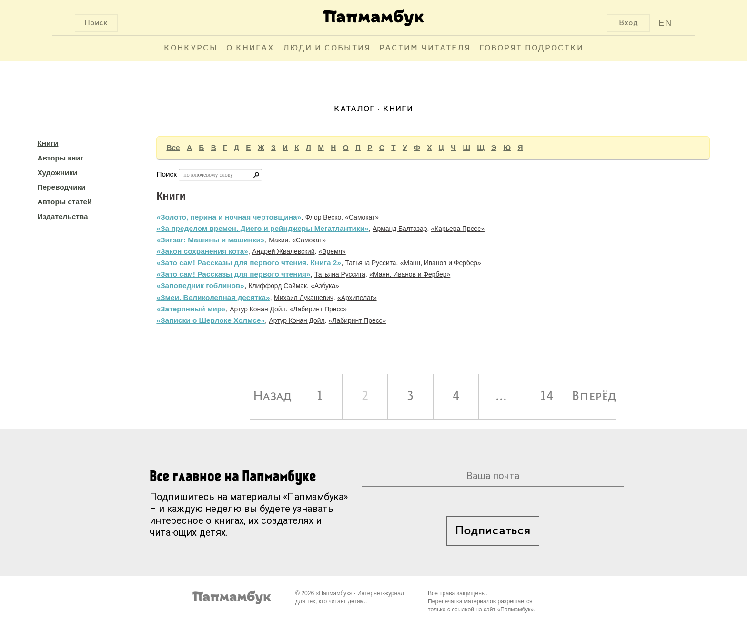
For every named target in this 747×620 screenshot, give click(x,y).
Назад (272, 396)
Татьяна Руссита (370, 263)
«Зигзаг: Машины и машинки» (210, 240)
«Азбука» (325, 286)
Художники (57, 173)
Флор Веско (323, 217)
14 (546, 396)
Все (173, 147)
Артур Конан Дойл (257, 309)
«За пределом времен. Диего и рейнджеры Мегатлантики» (262, 228)
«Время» (332, 251)
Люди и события (327, 48)
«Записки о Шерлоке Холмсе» (210, 320)
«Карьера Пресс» (458, 228)
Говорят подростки (531, 48)
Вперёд (594, 396)
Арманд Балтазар (400, 228)
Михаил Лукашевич (303, 297)
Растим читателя (425, 48)
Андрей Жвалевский (283, 251)
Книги (47, 143)
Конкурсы (191, 48)
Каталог (354, 109)
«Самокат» (362, 217)
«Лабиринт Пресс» (318, 309)
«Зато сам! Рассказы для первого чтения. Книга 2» (248, 263)
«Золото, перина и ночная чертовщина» (228, 217)
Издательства (62, 216)
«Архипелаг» (357, 297)
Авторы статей (64, 202)
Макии (278, 240)
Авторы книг (60, 158)
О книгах (250, 48)
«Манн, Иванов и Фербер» (440, 263)
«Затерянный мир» (190, 309)
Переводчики (61, 187)
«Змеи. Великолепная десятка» (213, 297)
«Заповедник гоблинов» (200, 285)
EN (665, 23)
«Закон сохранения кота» (202, 251)
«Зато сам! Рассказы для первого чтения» (233, 274)
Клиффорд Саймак (277, 286)
